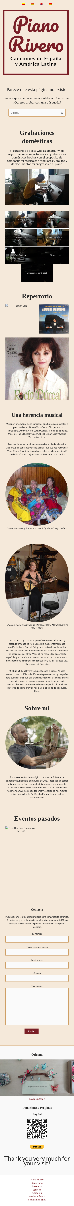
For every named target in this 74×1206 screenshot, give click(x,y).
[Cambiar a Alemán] (50, 3)
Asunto (37, 977)
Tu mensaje (37, 1005)
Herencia (37, 1186)
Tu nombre (37, 938)
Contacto (37, 1193)
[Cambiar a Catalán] (32, 3)
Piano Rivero (37, 1179)
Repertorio (37, 1183)
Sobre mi (37, 1189)
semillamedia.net (37, 1199)
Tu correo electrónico (37, 951)
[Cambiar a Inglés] (41, 3)
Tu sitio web (37, 964)
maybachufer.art (37, 1099)
